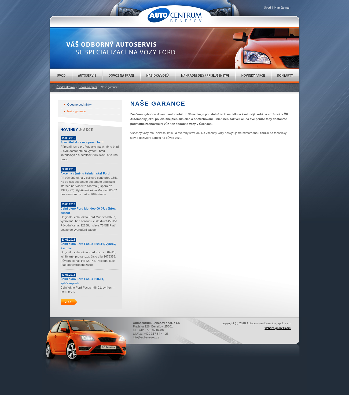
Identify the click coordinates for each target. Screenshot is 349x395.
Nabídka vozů (157, 76)
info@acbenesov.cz (146, 337)
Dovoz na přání (121, 76)
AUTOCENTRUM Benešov (174, 15)
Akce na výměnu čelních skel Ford (85, 173)
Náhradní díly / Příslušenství (205, 76)
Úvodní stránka (66, 87)
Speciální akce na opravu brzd (82, 142)
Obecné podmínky (79, 104)
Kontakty (285, 76)
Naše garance (76, 111)
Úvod (61, 76)
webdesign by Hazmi (277, 328)
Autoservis (87, 76)
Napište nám (282, 7)
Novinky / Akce (253, 76)
